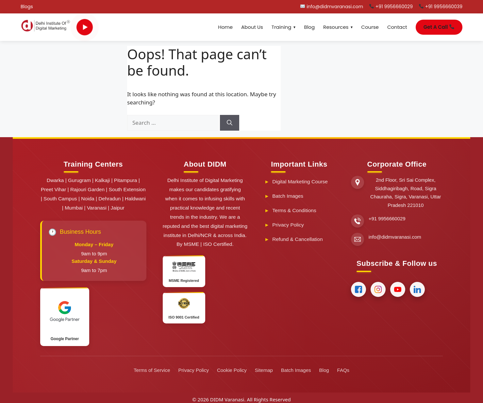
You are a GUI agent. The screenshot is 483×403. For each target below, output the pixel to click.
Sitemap (264, 370)
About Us (252, 27)
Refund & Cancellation (297, 239)
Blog (309, 27)
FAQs (343, 370)
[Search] (229, 123)
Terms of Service (152, 370)
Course (370, 27)
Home (225, 27)
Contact (397, 27)
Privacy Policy (288, 225)
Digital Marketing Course (300, 181)
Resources (335, 27)
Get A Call (439, 27)
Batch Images (287, 196)
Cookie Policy (232, 370)
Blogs (27, 6)
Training (281, 27)
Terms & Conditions (294, 210)
